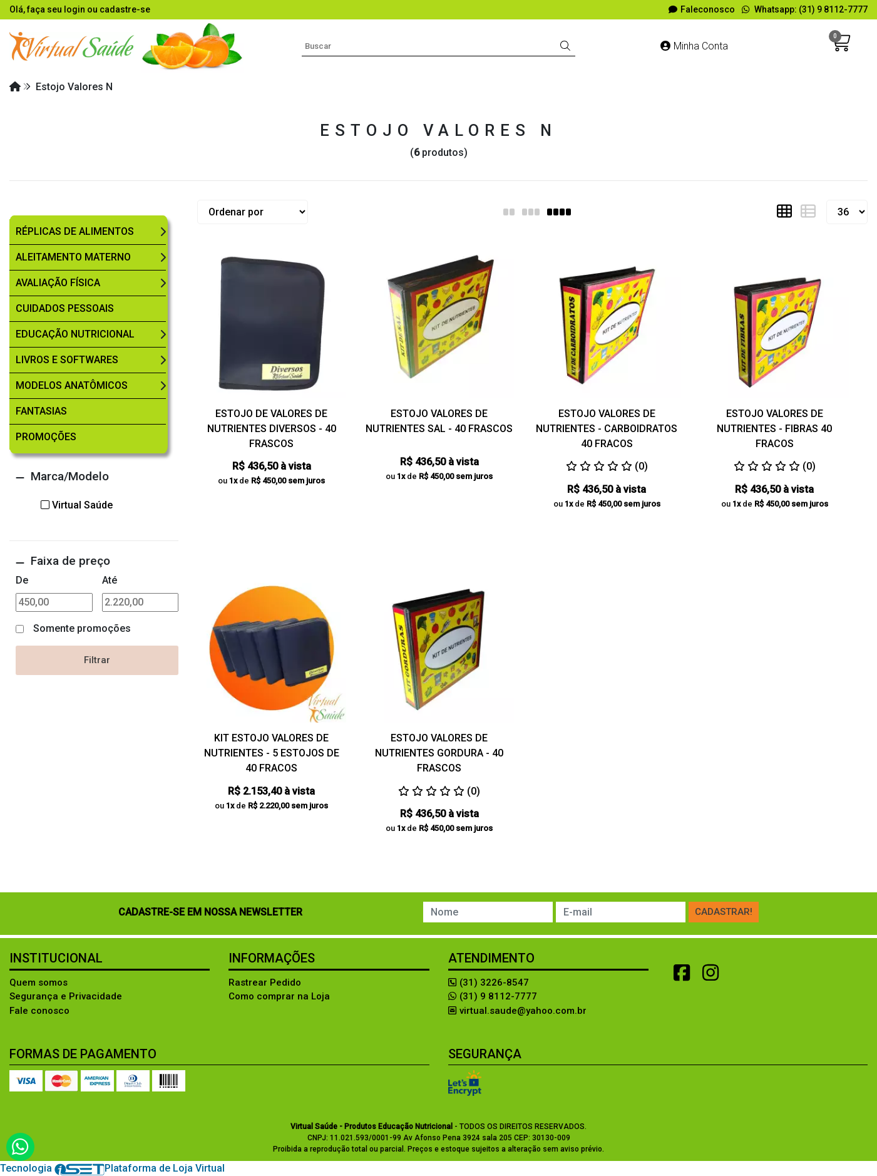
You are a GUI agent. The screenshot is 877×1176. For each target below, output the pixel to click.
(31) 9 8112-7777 (492, 996)
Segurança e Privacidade (65, 996)
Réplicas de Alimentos (75, 231)
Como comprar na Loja (279, 996)
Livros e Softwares (67, 360)
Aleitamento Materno (73, 257)
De (22, 580)
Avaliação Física (58, 283)
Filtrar (97, 660)
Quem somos (38, 982)
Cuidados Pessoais (65, 308)
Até (109, 580)
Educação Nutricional (75, 334)
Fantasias (41, 411)
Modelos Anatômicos (72, 385)
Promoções (46, 437)
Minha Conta (694, 46)
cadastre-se (125, 9)
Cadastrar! (723, 911)
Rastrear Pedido (264, 982)
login (75, 9)
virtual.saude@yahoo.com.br (517, 1010)
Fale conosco (39, 1010)
